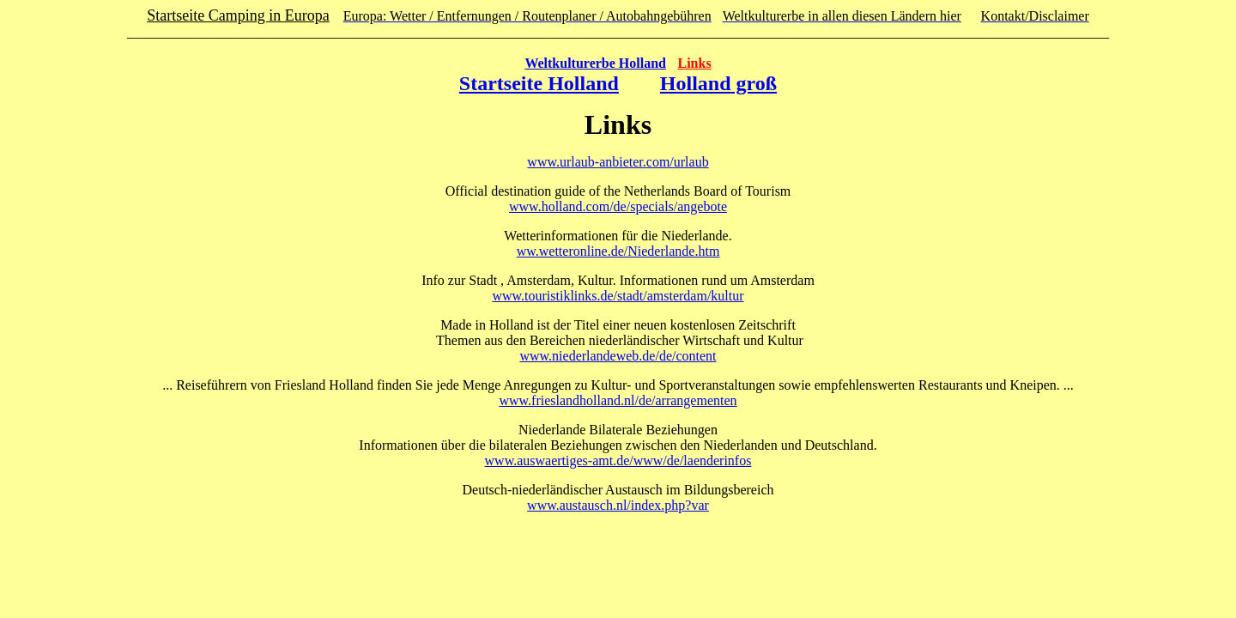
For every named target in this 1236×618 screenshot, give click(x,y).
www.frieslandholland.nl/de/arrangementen (617, 400)
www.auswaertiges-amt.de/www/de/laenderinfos (618, 460)
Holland (695, 83)
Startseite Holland (539, 83)
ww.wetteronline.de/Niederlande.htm (618, 251)
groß (754, 83)
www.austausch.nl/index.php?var (618, 505)
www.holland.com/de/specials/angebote (618, 206)
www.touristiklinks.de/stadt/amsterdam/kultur (617, 295)
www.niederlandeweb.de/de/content (617, 355)
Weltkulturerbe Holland (595, 63)
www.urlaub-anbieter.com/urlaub (617, 161)
